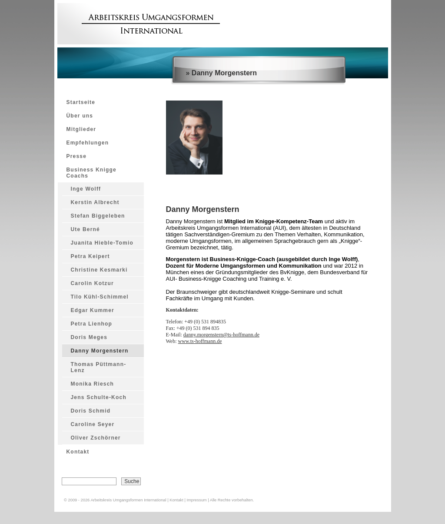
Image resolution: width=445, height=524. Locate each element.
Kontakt (78, 452)
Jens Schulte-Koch (98, 397)
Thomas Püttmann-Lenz (98, 367)
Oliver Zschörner (96, 438)
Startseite (81, 102)
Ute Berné (85, 229)
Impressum (196, 500)
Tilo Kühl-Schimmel (100, 297)
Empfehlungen (87, 143)
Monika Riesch (92, 384)
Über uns (79, 116)
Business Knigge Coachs (91, 173)
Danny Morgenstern (100, 351)
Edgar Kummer (92, 310)
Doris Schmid (91, 411)
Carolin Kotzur (92, 283)
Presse (76, 156)
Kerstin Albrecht (95, 202)
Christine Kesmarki (99, 270)
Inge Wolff (86, 189)
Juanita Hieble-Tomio (102, 243)
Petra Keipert (90, 256)
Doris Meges (89, 337)
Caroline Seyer (93, 424)
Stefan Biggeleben (98, 216)
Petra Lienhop (92, 324)
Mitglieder (81, 129)
